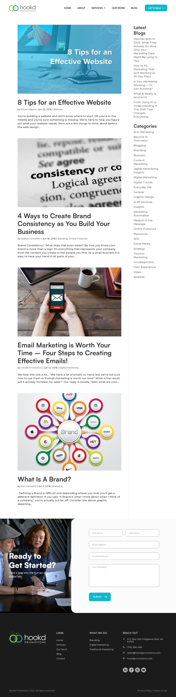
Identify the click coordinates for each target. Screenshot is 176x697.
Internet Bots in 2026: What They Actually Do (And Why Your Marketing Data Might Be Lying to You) (145, 49)
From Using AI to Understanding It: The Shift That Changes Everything (145, 109)
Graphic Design (144, 197)
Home (67, 7)
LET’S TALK (154, 8)
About (81, 7)
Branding (63, 238)
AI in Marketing (144, 132)
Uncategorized (144, 262)
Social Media (142, 243)
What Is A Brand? (44, 479)
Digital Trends (143, 182)
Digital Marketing (68, 367)
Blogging (140, 145)
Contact (60, 658)
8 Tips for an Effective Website (64, 102)
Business (139, 155)
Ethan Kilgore (28, 109)
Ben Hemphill (28, 486)
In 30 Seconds (143, 202)
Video (137, 272)
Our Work (118, 7)
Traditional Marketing (101, 649)
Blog (134, 7)
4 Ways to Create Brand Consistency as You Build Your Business (64, 223)
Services (97, 7)
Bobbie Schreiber (30, 238)
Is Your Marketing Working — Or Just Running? (145, 85)
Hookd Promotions (31, 367)
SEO (136, 238)
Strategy (139, 248)
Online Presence (78, 238)
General (139, 192)
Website (58, 109)
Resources (141, 233)
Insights (139, 206)
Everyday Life (143, 187)
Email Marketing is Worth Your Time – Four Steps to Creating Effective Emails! (65, 353)
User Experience (145, 267)
